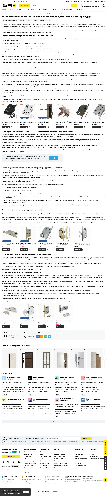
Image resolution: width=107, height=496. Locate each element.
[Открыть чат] (105, 463)
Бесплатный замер (59, 456)
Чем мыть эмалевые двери (89, 387)
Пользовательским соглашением (43, 443)
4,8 (22, 104)
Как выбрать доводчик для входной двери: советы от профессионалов (39, 387)
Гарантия (57, 468)
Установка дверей (59, 454)
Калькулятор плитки (46, 465)
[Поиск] (74, 5)
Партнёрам (77, 1)
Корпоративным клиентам (97, 458)
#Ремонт (29, 20)
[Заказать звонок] (105, 447)
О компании (87, 1)
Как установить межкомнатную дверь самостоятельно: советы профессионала (13, 406)
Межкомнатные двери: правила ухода (92, 382)
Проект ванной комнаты (61, 465)
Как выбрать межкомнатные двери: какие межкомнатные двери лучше (12, 389)
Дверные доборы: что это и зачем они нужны (13, 385)
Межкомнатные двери (22, 9)
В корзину (6, 127)
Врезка (56, 461)
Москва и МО (7, 1)
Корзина (102, 5)
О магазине (10, 13)
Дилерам (92, 454)
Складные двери (29, 465)
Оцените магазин (6, 469)
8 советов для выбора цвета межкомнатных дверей (36, 406)
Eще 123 (5, 394)
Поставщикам (94, 456)
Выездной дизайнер (60, 458)
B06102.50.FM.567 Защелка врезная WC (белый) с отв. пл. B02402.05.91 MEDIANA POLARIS (28, 121)
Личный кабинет (45, 468)
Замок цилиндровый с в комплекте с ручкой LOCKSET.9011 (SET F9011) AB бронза (45, 121)
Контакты (77, 468)
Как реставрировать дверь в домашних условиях (93, 385)
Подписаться (86, 438)
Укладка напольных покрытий (63, 463)
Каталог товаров (30, 449)
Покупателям (66, 1)
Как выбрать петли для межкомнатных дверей (39, 389)
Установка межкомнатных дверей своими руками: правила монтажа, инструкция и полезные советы (12, 411)
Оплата (42, 454)
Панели (26, 472)
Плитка (54, 9)
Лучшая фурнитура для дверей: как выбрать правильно (38, 382)
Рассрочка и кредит (46, 456)
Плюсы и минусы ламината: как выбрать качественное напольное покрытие (67, 404)
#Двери (36, 20)
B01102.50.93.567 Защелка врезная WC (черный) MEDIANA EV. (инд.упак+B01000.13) (10, 121)
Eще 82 (4, 416)
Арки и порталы (29, 468)
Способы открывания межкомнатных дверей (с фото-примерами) (13, 391)
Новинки (42, 461)
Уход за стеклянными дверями (90, 389)
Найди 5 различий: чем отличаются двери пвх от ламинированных (65, 387)
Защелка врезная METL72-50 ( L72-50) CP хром (27, 321)
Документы (78, 463)
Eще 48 (31, 416)
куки (11, 492)
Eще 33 (84, 394)
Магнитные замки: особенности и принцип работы (38, 385)
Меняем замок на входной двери (38, 391)
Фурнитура (46, 9)
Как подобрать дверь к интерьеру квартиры (38, 408)
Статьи (17, 13)
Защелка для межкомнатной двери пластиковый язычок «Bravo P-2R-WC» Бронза (45, 321)
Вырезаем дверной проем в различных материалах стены (93, 411)
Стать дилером (11, 456)
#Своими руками (45, 20)
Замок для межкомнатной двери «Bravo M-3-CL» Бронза (28, 244)
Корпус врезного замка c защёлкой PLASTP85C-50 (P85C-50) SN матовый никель (82, 244)
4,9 (4, 104)
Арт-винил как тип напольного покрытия (64, 409)
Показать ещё (53, 421)
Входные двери (35, 9)
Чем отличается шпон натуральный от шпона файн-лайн (66, 382)
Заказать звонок (6, 452)
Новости (77, 456)
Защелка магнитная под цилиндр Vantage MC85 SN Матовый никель (10, 244)
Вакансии (77, 461)
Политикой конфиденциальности (25, 443)
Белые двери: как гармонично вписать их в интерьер (39, 411)
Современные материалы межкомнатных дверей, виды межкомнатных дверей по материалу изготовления (66, 391)
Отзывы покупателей (81, 458)
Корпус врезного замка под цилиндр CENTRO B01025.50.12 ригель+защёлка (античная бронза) (82, 121)
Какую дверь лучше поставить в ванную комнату (14, 387)
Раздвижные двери (30, 463)
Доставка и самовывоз (61, 452)
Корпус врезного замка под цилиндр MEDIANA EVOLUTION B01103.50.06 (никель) (45, 244)
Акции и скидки (8, 9)
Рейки (26, 470)
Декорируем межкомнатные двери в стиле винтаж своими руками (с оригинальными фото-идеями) (39, 404)
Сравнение (87, 5)
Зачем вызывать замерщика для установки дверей (11, 404)
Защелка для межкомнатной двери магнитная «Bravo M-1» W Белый (64, 321)
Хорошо (26, 492)
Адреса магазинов (99, 1)
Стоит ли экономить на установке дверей (12, 408)
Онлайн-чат (30, 1)
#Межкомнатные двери (10, 20)
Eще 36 (31, 394)
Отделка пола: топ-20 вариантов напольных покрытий (64, 406)
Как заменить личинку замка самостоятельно (90, 391)
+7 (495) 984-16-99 (18, 1)
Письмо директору (80, 465)
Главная (4, 13)
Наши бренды (79, 454)
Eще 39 (57, 394)
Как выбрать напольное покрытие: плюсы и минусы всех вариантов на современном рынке (65, 413)
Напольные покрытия (65, 9)
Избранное (95, 5)
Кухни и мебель (78, 9)
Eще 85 (84, 416)
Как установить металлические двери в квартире (13, 413)
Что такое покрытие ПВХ (62, 385)
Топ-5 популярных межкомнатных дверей (12, 382)
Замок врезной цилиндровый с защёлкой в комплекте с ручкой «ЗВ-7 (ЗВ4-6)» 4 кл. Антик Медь (64, 121)
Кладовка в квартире (87, 413)
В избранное (12, 127)
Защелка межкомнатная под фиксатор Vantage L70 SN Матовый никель (9, 321)
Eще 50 (57, 416)
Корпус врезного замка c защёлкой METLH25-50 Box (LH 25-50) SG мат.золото (63, 244)
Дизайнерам (93, 452)
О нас (76, 452)
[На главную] (9, 5)
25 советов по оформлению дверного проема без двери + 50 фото (39, 413)
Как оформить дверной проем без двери (91, 408)
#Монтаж (21, 20)
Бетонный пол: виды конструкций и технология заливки (65, 411)
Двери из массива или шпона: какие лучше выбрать (66, 389)
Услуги (56, 449)
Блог (41, 458)
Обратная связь (44, 452)
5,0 (94, 104)
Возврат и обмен (59, 470)
